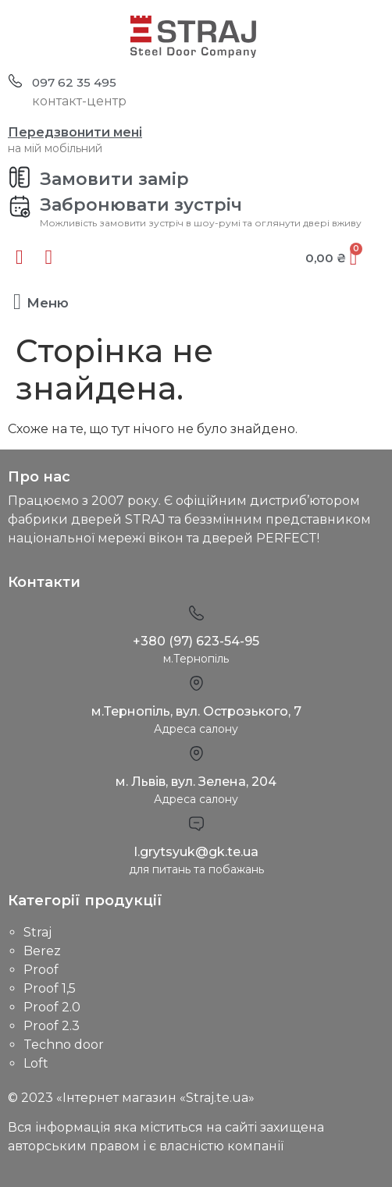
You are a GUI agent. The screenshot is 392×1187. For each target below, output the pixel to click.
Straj (37, 932)
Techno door (63, 1044)
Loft (35, 1063)
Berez (42, 951)
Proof (41, 969)
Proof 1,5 (49, 988)
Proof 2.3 (51, 1025)
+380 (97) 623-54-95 (196, 641)
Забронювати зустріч (141, 204)
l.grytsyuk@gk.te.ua (196, 851)
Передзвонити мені (75, 132)
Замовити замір (114, 179)
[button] (17, 302)
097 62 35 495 (74, 82)
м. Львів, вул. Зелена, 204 (196, 781)
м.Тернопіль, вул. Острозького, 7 (196, 711)
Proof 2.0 (51, 1007)
